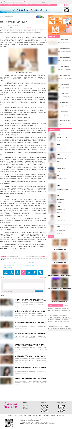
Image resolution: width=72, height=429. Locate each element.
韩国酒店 (68, 1)
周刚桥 (58, 185)
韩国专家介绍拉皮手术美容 (9, 267)
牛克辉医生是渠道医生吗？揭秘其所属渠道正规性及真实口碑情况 (59, 309)
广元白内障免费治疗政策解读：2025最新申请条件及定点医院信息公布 (59, 313)
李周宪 (58, 226)
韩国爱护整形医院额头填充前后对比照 (59, 301)
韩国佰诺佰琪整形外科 (61, 158)
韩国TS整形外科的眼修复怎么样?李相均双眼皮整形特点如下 (60, 275)
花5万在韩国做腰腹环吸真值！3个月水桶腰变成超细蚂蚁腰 (59, 288)
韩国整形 (23, 4)
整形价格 (43, 4)
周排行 (59, 305)
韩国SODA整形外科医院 (65, 48)
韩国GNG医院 (65, 93)
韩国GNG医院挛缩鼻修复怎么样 (59, 249)
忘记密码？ (44, 2)
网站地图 (59, 1)
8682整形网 (7, 16)
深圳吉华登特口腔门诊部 (65, 120)
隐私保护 (35, 415)
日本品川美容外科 (64, 111)
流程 (25, 415)
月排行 (66, 305)
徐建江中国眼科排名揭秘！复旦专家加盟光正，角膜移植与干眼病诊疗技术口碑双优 (60, 328)
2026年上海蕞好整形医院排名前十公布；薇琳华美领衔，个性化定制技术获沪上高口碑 (59, 317)
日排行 (51, 305)
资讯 (1, 4)
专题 (36, 4)
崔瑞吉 (58, 144)
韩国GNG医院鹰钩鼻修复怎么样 (59, 262)
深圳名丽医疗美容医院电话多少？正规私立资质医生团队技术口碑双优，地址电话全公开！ (59, 311)
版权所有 (46, 415)
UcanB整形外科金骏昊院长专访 (12, 256)
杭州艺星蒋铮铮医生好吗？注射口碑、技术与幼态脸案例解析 (59, 324)
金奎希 (58, 216)
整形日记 (39, 4)
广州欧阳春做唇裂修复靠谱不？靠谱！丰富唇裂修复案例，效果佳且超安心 (59, 320)
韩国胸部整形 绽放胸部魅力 (29, 265)
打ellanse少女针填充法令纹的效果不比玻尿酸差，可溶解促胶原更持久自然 (59, 315)
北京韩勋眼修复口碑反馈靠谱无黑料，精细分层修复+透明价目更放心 (59, 326)
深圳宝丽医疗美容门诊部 (65, 75)
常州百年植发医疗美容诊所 (62, 189)
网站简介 (10, 415)
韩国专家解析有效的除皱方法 (9, 265)
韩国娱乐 (5, 4)
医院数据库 (9, 4)
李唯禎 (58, 154)
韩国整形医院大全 (60, 415)
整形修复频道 (52, 415)
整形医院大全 (49, 4)
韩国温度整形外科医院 (64, 102)
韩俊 (58, 175)
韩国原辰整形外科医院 (61, 220)
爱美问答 (32, 4)
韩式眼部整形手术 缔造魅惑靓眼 (30, 262)
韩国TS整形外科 (60, 199)
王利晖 (58, 164)
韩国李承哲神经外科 (65, 66)
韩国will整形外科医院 (65, 84)
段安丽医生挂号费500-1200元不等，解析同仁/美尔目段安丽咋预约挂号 (59, 322)
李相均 (58, 195)
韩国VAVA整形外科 (65, 39)
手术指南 (30, 415)
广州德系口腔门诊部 (61, 168)
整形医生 (19, 4)
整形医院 (14, 4)
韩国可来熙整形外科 (61, 209)
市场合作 (40, 415)
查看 (45, 277)
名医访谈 (12, 16)
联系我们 (15, 415)
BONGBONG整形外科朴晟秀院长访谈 (11, 262)
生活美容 (28, 4)
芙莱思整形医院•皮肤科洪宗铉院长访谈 (33, 256)
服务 (64, 1)
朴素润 (58, 134)
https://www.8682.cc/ (4, 25)
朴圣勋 (58, 206)
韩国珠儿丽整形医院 (61, 148)
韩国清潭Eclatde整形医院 (65, 57)
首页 (55, 1)
